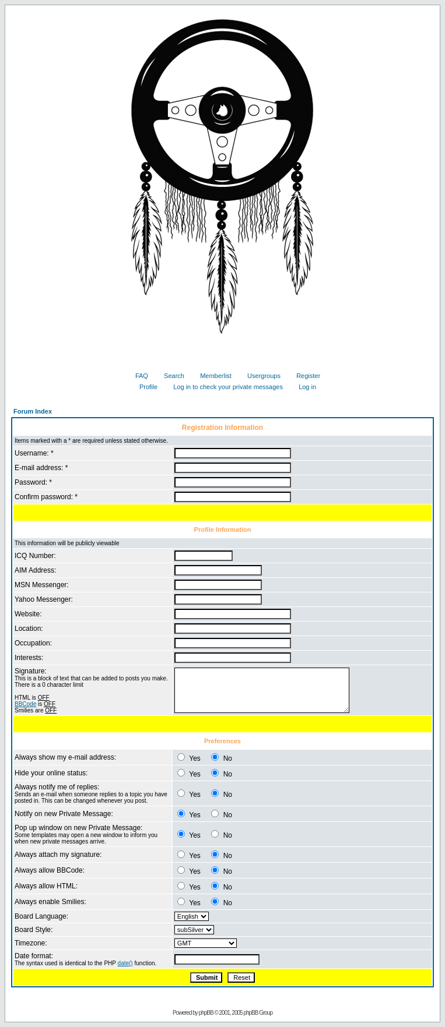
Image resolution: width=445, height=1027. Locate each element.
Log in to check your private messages (223, 386)
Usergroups (260, 375)
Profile (144, 386)
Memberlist (211, 375)
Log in (303, 386)
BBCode (25, 704)
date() (125, 963)
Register (304, 375)
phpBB (206, 1013)
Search (169, 375)
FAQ (137, 375)
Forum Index (32, 411)
